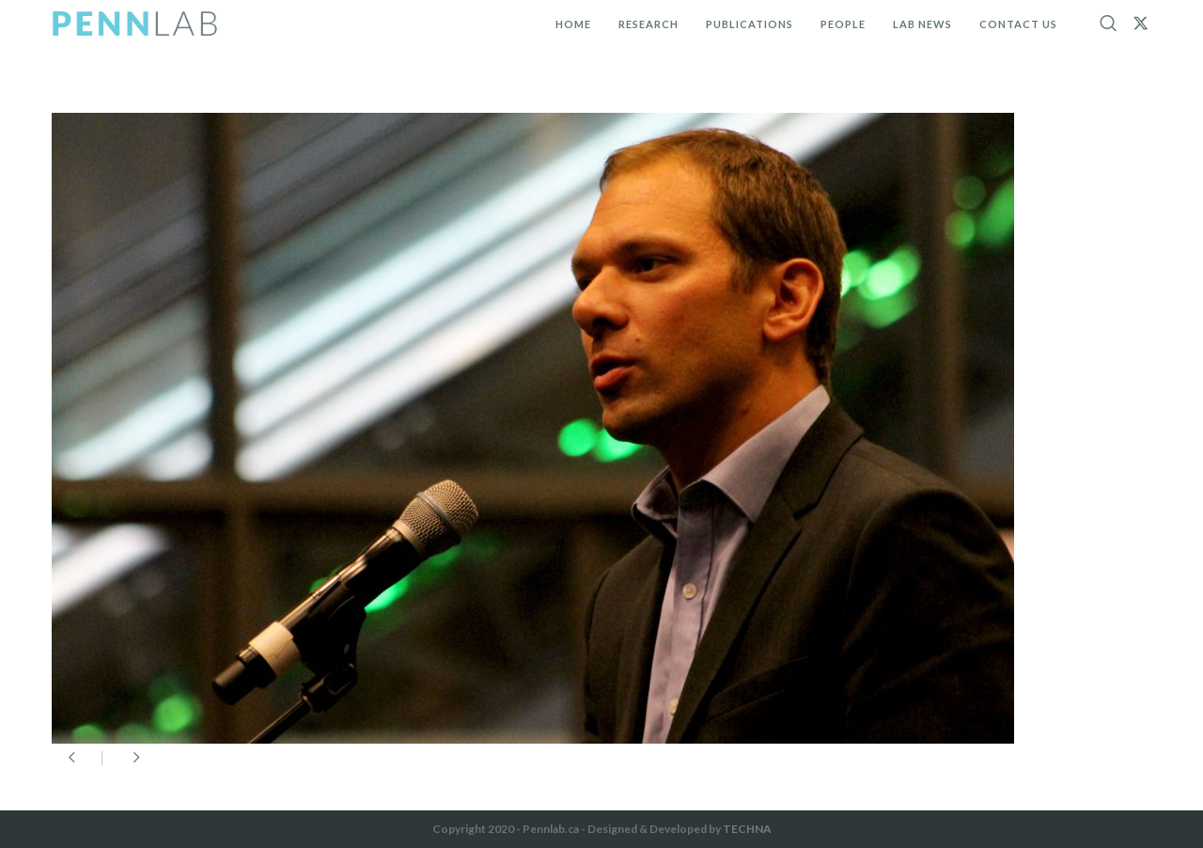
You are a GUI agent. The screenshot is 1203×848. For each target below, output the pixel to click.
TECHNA (747, 829)
